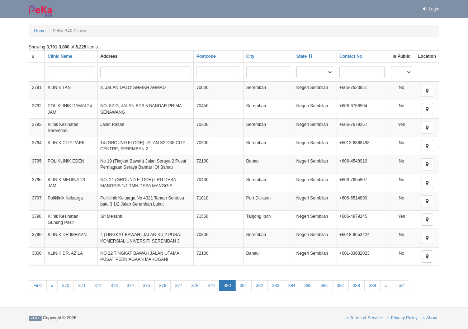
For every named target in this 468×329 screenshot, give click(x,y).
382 (259, 285)
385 (308, 285)
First (37, 285)
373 (114, 285)
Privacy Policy (402, 317)
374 (130, 285)
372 (97, 285)
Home (40, 30)
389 (372, 285)
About (430, 317)
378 (195, 285)
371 (81, 285)
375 (146, 285)
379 (211, 285)
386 (324, 285)
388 (356, 285)
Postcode (206, 56)
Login (430, 8)
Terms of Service (364, 317)
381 (243, 285)
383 (275, 285)
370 (65, 285)
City (250, 56)
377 (178, 285)
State (301, 56)
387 (340, 285)
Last (401, 285)
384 (292, 285)
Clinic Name (60, 56)
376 (162, 285)
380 (227, 285)
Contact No (350, 56)
